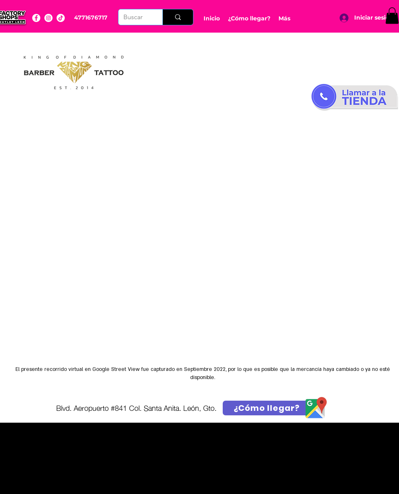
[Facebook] (36, 18)
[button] (392, 15)
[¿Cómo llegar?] (267, 408)
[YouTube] (61, 18)
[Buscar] (134, 17)
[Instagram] (48, 18)
